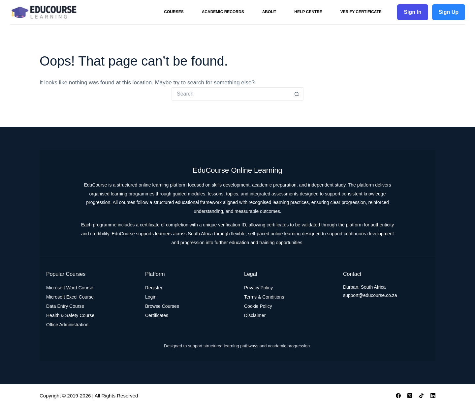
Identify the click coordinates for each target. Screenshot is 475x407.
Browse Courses (162, 306)
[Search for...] (231, 94)
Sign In (412, 12)
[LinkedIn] (432, 395)
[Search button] (296, 94)
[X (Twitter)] (409, 395)
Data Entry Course (65, 306)
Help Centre (308, 12)
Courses (173, 12)
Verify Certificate (361, 12)
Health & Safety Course (70, 315)
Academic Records (223, 12)
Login (150, 297)
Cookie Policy (258, 306)
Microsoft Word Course (69, 287)
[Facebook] (398, 395)
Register (153, 287)
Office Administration (67, 324)
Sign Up (449, 12)
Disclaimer (255, 315)
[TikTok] (421, 395)
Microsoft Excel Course (70, 297)
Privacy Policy (258, 287)
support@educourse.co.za (370, 295)
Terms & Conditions (264, 297)
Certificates (156, 315)
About (269, 12)
